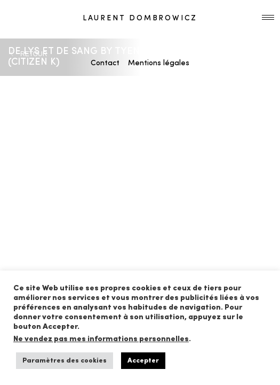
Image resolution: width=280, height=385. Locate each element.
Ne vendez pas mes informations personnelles (101, 339)
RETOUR (33, 54)
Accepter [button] (143, 360)
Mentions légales (158, 63)
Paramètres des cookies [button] (64, 360)
